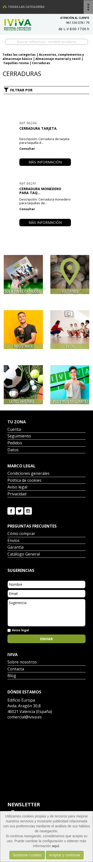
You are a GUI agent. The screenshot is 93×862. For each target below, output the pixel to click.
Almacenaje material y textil (58, 59)
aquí (55, 846)
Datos (13, 450)
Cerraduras (41, 63)
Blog (11, 676)
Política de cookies (24, 480)
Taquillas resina (16, 63)
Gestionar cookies (27, 855)
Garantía (15, 547)
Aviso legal (17, 487)
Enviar (46, 638)
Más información (45, 162)
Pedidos (14, 443)
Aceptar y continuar (64, 855)
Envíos (13, 540)
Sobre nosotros (22, 662)
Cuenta (14, 429)
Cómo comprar (21, 534)
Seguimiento (19, 436)
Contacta (15, 669)
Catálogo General (23, 554)
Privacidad (16, 494)
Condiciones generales (28, 473)
